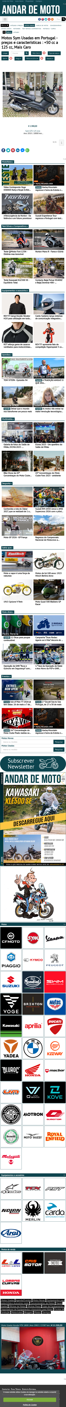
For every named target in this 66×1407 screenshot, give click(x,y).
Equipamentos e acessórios (15, 290)
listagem (16, 32)
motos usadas (29, 25)
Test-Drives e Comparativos (15, 226)
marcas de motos (42, 25)
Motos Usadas (7, 1300)
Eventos (6, 676)
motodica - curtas (49, 28)
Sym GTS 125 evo (32, 131)
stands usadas (6, 28)
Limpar (5, 53)
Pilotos (37, 1312)
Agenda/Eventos (23, 1300)
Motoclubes (17, 1312)
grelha (9, 32)
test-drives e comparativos (31, 28)
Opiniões (7, 354)
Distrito (50, 59)
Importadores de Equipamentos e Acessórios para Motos (27, 1309)
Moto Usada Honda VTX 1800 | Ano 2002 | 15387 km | (33, 1346)
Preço (18, 59)
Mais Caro (36, 53)
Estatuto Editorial (29, 1389)
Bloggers (28, 1312)
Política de (30, 1405)
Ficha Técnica (16, 1389)
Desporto (7, 483)
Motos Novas (39, 1300)
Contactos (6, 1389)
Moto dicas (8, 612)
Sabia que (7, 547)
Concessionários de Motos (42, 1303)
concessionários (55, 25)
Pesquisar (59, 742)
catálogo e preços (16, 25)
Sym (5, 58)
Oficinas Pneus (34, 1306)
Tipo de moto (54, 53)
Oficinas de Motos (17, 1306)
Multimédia (8, 419)
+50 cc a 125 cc (32, 58)
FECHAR (30, 1400)
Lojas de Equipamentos (53, 1306)
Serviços (46, 1312)
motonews (16, 28)
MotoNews (7, 161)
